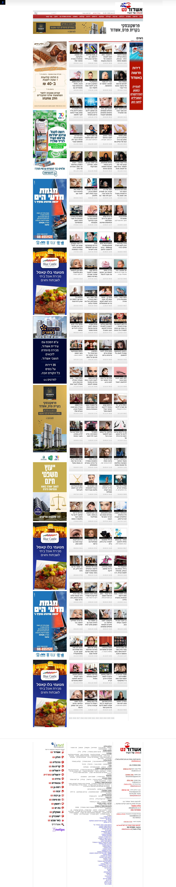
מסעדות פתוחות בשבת (82, 756)
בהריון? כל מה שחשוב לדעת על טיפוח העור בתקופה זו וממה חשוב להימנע (76, 517)
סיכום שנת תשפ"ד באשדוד (103, 782)
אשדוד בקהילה (107, 778)
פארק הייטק (108, 883)
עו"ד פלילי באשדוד (106, 864)
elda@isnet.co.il (135, 786)
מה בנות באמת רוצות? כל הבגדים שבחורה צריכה (91, 703)
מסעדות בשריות (107, 754)
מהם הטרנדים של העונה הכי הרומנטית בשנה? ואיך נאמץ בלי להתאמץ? (121, 193)
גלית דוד (109, 874)
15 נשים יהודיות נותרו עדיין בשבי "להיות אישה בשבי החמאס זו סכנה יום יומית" (120, 652)
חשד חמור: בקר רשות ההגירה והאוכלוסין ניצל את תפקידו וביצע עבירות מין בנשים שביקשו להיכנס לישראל (91, 303)
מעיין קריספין (108, 872)
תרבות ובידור (107, 760)
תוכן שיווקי (109, 796)
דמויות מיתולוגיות (94, 792)
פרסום (109, 870)
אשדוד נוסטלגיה (107, 790)
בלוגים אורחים (92, 789)
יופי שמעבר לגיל (121, 270)
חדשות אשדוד (107, 750)
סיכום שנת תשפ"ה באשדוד (103, 806)
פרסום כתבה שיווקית (105, 857)
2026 (112, 718)
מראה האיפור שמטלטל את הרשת (92, 542)
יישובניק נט (108, 830)
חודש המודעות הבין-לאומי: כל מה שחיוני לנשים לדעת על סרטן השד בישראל (105, 705)
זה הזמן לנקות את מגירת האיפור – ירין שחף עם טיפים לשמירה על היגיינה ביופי (120, 328)
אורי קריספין (125, 790)
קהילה (108, 16)
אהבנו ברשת (103, 810)
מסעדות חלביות (95, 754)
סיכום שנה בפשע (88, 771)
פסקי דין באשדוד (107, 801)
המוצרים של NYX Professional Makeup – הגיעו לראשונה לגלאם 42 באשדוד (106, 247)
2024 (105, 718)
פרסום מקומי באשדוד (105, 826)
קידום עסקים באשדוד (105, 827)
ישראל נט (109, 819)
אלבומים (109, 775)
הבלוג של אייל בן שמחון (105, 789)
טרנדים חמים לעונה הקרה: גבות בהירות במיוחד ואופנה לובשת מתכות (91, 382)
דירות (88, 16)
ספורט (128, 16)
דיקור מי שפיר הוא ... (91, 597)
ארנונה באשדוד (107, 849)
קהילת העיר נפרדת (100, 781)
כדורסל (90, 764)
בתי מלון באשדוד (107, 829)
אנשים (81, 747)
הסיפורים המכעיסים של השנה (98, 772)
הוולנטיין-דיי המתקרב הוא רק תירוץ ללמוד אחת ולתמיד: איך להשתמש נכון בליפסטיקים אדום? (91, 88)
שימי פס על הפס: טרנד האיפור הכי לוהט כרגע (106, 380)
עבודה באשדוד (107, 858)
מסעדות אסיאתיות (96, 756)
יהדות (95, 810)
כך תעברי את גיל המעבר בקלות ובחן (121, 623)
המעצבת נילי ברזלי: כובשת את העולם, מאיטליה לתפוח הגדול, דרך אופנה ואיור (120, 571)
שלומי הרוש (108, 884)
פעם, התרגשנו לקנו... (120, 220)
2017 (78, 718)
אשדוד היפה (108, 779)
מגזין (110, 765)
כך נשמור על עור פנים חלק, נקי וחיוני (77, 569)
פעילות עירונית (98, 779)
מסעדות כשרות (81, 757)
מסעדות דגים (85, 754)
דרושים (94, 16)
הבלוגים (109, 788)
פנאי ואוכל (88, 810)
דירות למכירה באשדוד (105, 837)
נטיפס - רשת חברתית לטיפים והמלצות (100, 821)
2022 (97, 718)
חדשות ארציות (107, 752)
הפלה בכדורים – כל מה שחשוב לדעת (106, 569)
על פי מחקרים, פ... (120, 490)
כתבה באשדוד (107, 860)
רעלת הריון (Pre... (121, 409)
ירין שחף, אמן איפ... (106, 139)
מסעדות (109, 753)
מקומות (87, 747)
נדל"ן (79, 752)
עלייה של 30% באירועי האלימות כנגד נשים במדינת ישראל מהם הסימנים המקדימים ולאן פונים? (91, 654)
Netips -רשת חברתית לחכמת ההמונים (101, 853)
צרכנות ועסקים (107, 795)
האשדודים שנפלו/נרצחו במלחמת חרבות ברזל (96, 786)
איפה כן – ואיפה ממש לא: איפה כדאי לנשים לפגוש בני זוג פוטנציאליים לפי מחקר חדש (105, 301)
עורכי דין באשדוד (94, 801)
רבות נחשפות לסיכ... (121, 544)
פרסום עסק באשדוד (105, 818)
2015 (70, 718)
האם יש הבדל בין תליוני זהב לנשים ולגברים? (77, 488)
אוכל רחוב (101, 758)
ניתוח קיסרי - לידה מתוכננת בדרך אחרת (120, 299)
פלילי (84, 752)
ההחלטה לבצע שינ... (91, 139)
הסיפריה (109, 877)
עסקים (101, 16)
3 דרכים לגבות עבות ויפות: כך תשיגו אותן (77, 542)
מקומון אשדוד (108, 833)
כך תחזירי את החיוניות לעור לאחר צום (78, 191)
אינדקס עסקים (78, 810)
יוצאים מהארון (103, 749)
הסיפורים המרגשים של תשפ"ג (89, 770)
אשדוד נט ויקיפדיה (106, 856)
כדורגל (84, 764)
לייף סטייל (109, 797)
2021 (93, 718)
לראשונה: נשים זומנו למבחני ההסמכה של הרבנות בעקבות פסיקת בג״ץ (106, 59)
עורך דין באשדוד (107, 866)
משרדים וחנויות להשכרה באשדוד (102, 842)
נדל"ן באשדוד (108, 817)
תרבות (115, 16)
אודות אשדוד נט (65, 16)
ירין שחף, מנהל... (77, 274)
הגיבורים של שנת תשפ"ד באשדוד (102, 783)
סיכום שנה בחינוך (101, 771)
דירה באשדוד (108, 862)
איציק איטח (108, 876)
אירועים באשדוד (107, 845)
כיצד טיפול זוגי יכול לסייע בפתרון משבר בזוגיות (76, 434)
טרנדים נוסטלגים (82, 792)
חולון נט (109, 869)
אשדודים (94, 747)
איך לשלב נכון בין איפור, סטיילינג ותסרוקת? (91, 164)
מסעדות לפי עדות (93, 757)
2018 (82, 718)
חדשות (135, 16)
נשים (132, 41)
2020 (89, 718)
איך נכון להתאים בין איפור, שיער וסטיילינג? (91, 515)
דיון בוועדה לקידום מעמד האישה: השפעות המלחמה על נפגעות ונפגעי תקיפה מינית (120, 463)
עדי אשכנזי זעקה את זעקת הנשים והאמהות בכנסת (91, 407)
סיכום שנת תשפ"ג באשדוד (103, 768)
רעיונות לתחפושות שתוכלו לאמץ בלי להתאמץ (120, 353)
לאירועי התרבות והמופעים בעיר (102, 761)
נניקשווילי (109, 873)
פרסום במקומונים (106, 831)
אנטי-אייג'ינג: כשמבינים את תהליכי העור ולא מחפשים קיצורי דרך (77, 140)
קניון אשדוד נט (84, 814)
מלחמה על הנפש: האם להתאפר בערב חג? (106, 434)
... (111, 88)
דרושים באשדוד (107, 846)
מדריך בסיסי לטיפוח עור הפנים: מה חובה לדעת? (105, 272)
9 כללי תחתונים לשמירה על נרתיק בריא (106, 542)
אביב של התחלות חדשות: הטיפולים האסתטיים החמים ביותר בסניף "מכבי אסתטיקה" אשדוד (91, 571)
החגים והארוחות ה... (121, 705)
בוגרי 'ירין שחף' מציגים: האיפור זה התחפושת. (106, 84)
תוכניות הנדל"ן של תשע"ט (83, 811)
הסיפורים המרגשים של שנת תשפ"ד (99, 785)
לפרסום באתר (86, 13)
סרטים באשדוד (105, 814)
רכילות (121, 16)
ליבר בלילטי (108, 881)
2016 (74, 718)
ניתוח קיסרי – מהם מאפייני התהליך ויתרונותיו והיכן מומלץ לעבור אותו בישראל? (76, 382)
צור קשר (49, 16)
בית (141, 16)
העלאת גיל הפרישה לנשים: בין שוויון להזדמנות (76, 299)
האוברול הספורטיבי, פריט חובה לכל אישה (91, 434)
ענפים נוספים (108, 764)
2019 (85, 718)
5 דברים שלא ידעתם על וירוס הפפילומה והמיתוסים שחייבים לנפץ (106, 220)
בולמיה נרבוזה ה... (106, 651)
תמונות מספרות (95, 767)
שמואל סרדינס (107, 878)
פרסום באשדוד (107, 854)
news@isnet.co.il (135, 795)
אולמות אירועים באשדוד (105, 861)
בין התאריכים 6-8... (106, 597)
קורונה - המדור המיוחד (104, 803)
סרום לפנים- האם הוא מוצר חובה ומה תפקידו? (120, 111)
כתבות (110, 767)
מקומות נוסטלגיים (106, 792)
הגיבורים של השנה (106, 770)
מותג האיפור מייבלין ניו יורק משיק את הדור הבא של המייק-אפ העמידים (120, 140)
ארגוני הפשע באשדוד (94, 752)
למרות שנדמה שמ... (106, 463)
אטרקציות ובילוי (100, 799)
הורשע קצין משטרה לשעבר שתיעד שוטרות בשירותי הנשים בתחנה (92, 274)
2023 (101, 718)
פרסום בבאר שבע (106, 841)
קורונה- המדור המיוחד (105, 804)
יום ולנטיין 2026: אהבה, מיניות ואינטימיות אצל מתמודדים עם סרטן (77, 86)
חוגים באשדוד (87, 761)
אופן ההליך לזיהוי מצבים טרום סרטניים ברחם (106, 353)
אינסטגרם (84, 776)
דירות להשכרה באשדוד (105, 838)
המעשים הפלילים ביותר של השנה (91, 812)
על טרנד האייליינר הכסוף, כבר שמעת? (76, 623)
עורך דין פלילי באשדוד (105, 865)
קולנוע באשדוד (76, 761)
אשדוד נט (139, 41)
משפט (75, 16)
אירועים (109, 776)
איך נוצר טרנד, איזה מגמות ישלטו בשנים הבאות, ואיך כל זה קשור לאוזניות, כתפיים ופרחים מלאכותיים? (76, 600)
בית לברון (109, 880)
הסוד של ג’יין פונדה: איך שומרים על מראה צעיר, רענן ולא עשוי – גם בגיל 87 (105, 193)
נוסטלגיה (86, 767)
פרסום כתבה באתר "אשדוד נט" (102, 825)
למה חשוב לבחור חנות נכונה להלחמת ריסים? (121, 380)
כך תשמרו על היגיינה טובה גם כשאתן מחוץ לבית (91, 623)
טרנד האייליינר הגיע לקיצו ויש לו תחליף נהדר (121, 245)
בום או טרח (102, 747)
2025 (108, 718)
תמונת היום (92, 776)
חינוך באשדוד (95, 814)
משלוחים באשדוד (106, 834)
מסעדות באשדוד (107, 835)
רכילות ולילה (108, 746)
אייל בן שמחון (108, 822)
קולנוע (81, 16)
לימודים (101, 796)
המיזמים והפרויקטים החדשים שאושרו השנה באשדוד (96, 807)
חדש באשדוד (93, 796)
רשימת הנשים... (77, 355)
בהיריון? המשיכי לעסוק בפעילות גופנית (92, 676)
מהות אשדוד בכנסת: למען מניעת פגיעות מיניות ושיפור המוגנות (92, 328)
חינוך (56, 16)
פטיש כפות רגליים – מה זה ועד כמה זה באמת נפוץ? (76, 461)
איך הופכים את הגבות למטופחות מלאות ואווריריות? (91, 488)
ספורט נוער (98, 764)
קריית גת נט (108, 868)
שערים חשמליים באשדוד (104, 852)
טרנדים (92, 799)
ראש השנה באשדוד (99, 811)
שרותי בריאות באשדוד (105, 843)
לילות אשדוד (101, 776)
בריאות (89, 779)
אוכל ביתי (107, 756)
